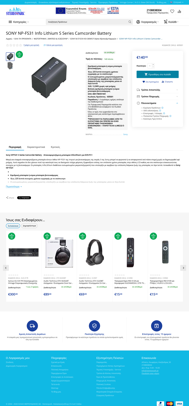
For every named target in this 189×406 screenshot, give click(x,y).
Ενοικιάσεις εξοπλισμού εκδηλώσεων (54, 2)
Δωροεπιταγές (31, 2)
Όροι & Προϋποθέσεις (105, 375)
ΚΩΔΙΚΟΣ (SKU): (169, 45)
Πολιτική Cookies (103, 383)
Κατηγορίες (19, 22)
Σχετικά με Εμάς (58, 360)
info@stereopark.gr (150, 369)
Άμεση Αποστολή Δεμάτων (32, 332)
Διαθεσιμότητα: (92, 53)
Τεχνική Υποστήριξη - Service (84, 2)
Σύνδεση (9, 360)
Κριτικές (55, 147)
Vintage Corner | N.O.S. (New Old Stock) (137, 2)
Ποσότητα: (141, 65)
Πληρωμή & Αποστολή (105, 379)
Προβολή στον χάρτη (150, 372)
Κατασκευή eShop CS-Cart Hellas (67, 402)
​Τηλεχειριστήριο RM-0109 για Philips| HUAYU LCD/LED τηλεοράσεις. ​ (162, 280)
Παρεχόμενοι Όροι (58, 371)
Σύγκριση (167, 81)
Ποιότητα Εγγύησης (94, 332)
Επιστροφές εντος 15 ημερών (156, 332)
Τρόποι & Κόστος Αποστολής (108, 371)
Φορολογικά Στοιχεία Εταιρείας (109, 390)
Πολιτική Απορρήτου (59, 368)
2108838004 (154, 10)
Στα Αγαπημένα (150, 82)
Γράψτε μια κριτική (31, 45)
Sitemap (54, 386)
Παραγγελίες (101, 360)
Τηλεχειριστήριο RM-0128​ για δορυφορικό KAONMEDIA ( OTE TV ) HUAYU (129, 280)
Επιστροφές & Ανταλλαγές (62, 375)
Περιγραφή (15, 147)
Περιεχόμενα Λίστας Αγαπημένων (110, 364)
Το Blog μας (162, 2)
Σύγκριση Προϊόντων (105, 394)
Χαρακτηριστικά (36, 147)
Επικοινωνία (56, 364)
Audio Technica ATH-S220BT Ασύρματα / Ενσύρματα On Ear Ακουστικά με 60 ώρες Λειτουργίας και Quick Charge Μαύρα (93, 280)
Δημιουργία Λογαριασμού (16, 364)
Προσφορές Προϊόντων (108, 2)
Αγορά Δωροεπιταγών (60, 379)
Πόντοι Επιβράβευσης (105, 386)
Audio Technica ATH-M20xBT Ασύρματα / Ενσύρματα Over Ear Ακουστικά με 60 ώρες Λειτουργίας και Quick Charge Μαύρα (58, 280)
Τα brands (55, 383)
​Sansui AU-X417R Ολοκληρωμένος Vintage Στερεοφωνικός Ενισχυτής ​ (23, 280)
